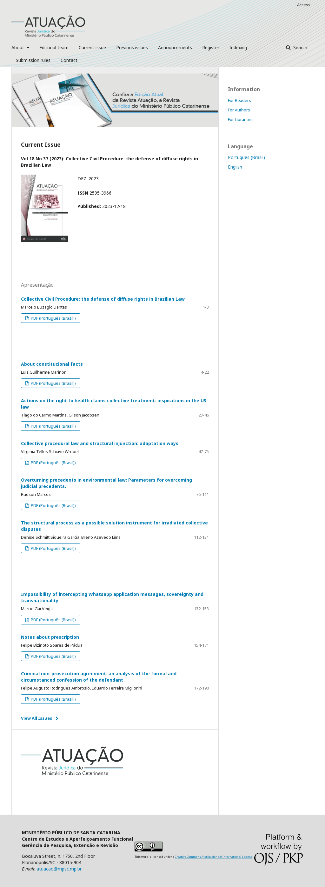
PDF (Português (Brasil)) (53, 318)
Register (210, 47)
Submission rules (33, 60)
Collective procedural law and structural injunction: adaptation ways (99, 443)
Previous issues (132, 47)
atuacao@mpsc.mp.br (59, 869)
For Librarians (241, 119)
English (235, 167)
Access (303, 5)
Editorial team (54, 47)
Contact (69, 60)
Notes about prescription (50, 637)
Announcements (175, 47)
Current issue (92, 47)
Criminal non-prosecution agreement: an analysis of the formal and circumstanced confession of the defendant (98, 676)
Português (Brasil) (246, 157)
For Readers (239, 100)
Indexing (238, 47)
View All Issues (36, 718)
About (18, 47)
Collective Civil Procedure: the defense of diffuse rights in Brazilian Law (103, 299)
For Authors (239, 110)
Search (299, 47)
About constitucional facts (52, 364)
